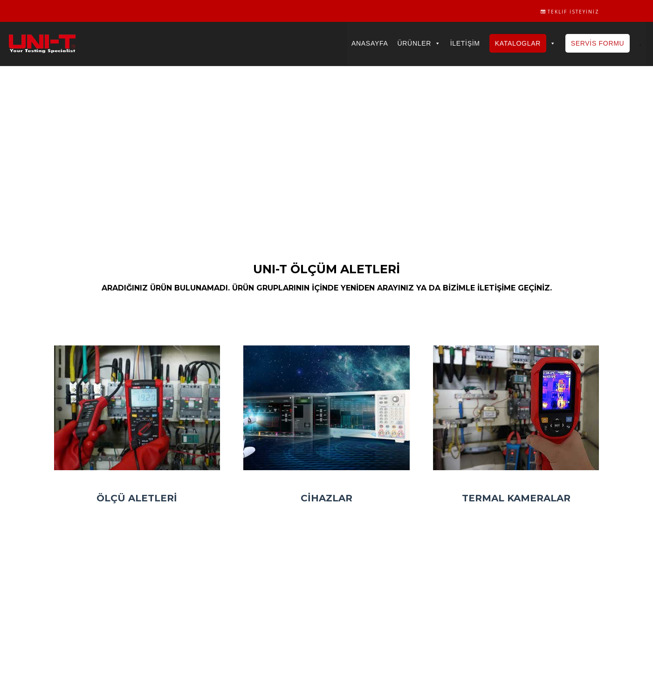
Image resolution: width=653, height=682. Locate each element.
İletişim (465, 43)
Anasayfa (369, 43)
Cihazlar (326, 498)
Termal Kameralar (516, 498)
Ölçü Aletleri (136, 498)
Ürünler (418, 43)
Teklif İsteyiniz (570, 11)
